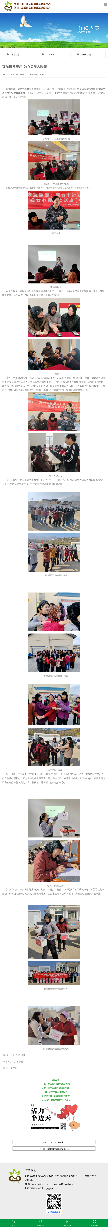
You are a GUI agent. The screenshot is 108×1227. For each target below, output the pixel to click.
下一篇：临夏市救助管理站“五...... (54, 1149)
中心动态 (16, 54)
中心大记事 (87, 54)
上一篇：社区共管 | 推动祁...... (54, 1142)
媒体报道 (51, 54)
